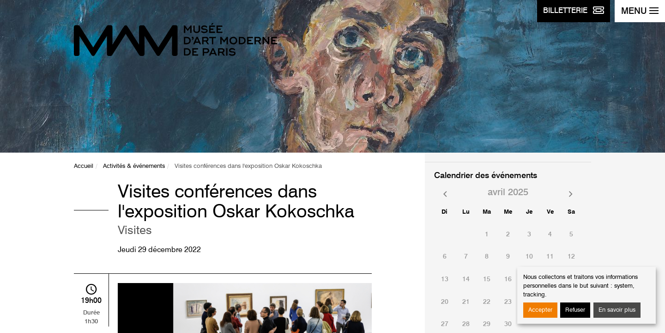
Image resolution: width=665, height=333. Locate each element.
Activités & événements (134, 166)
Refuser (575, 310)
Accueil (83, 166)
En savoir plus (616, 310)
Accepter (540, 310)
